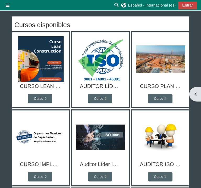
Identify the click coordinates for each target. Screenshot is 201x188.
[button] (148, 5)
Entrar (187, 5)
